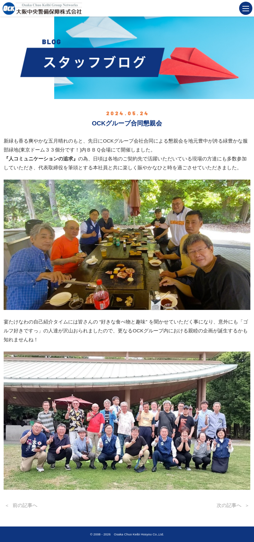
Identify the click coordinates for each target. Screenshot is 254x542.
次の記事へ (229, 505)
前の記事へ (25, 505)
